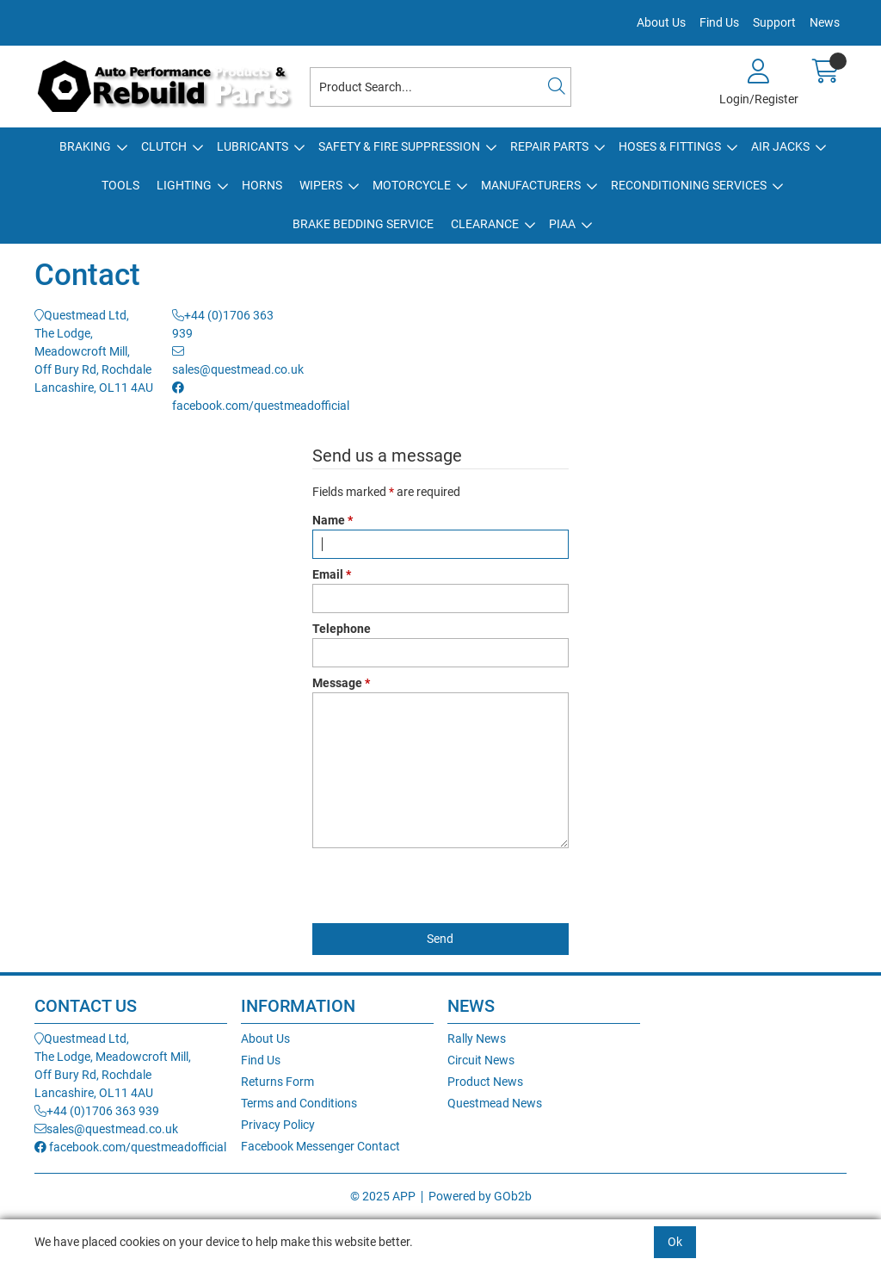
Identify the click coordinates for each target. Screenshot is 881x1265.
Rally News (476, 1038)
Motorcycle (412, 185)
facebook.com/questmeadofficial (130, 1147)
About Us (661, 22)
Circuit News (480, 1060)
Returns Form (277, 1081)
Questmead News (494, 1103)
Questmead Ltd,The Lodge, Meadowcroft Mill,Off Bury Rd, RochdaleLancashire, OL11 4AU (93, 351)
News (825, 22)
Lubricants (252, 146)
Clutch (164, 146)
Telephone (341, 629)
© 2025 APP (383, 1196)
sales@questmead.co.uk (106, 1129)
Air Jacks (780, 146)
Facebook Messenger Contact (320, 1146)
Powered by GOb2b (480, 1196)
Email (331, 574)
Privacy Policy (278, 1125)
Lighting (184, 185)
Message (341, 683)
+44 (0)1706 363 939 (96, 1111)
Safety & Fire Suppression (399, 146)
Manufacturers (531, 185)
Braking (85, 146)
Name (332, 520)
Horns (262, 185)
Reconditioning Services (689, 185)
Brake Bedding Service (363, 224)
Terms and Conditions (299, 1103)
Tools (120, 185)
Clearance (485, 224)
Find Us (719, 22)
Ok (675, 1242)
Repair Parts (549, 146)
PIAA (562, 224)
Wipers (320, 185)
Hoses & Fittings (670, 146)
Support (774, 22)
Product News (485, 1081)
